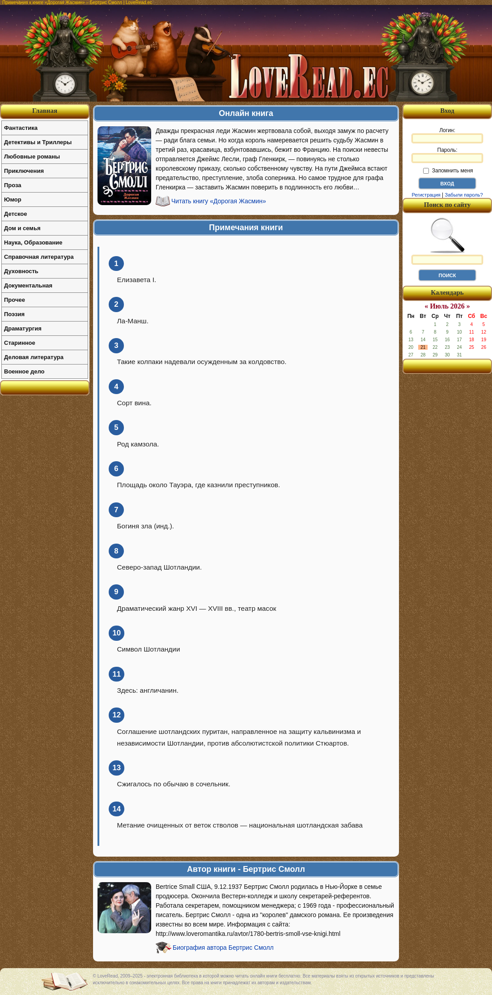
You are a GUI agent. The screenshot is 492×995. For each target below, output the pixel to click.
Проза (12, 185)
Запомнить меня (448, 170)
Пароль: (447, 155)
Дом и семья (22, 228)
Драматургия (23, 328)
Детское (15, 213)
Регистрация (425, 194)
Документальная (28, 285)
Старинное (19, 342)
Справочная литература (39, 256)
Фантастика (21, 127)
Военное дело (24, 371)
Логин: (447, 135)
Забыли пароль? (464, 194)
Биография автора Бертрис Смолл (223, 947)
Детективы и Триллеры (38, 142)
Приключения (24, 170)
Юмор (12, 199)
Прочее (14, 299)
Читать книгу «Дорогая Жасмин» (218, 201)
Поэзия (14, 314)
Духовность (21, 271)
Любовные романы (32, 156)
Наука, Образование (33, 242)
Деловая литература (34, 357)
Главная (44, 110)
